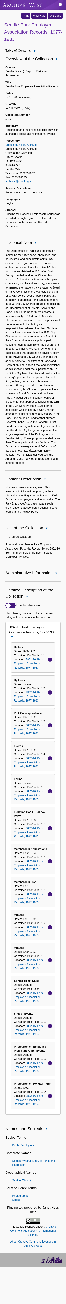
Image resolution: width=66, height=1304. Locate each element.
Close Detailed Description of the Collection (27, 597)
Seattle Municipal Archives (21, 144)
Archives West (22, 5)
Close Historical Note (35, 243)
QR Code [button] (55, 15)
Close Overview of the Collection (56, 59)
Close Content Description (45, 479)
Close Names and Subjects (46, 1129)
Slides (16, 1199)
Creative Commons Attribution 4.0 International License (33, 1230)
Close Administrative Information (56, 573)
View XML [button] (39, 15)
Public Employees (23, 1145)
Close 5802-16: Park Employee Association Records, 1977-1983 (12, 637)
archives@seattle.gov (18, 181)
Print (26, 15)
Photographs (20, 1195)
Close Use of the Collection (46, 528)
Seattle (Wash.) (21, 1180)
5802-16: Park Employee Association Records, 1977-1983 (28, 663)
